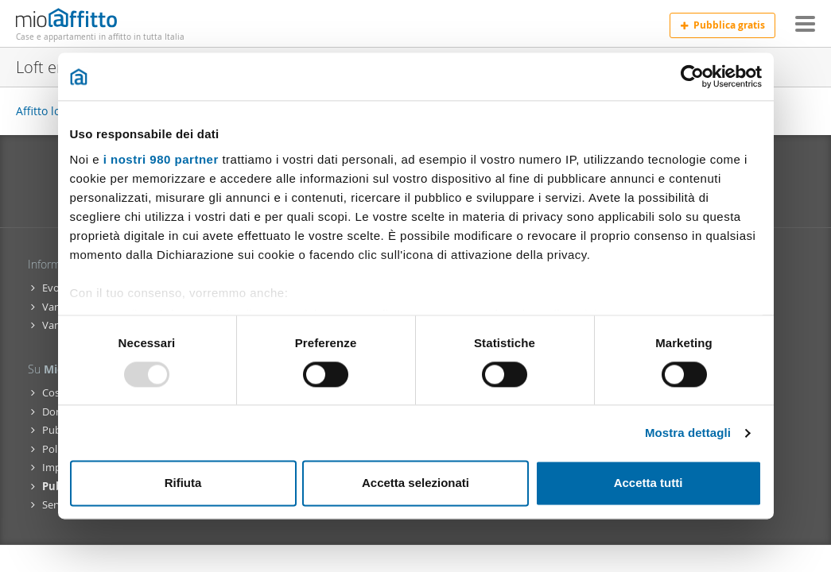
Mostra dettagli (688, 432)
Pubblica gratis (722, 25)
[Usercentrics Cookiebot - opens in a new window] (692, 76)
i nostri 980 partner (161, 159)
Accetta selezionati (415, 483)
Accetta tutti (648, 483)
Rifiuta (183, 483)
